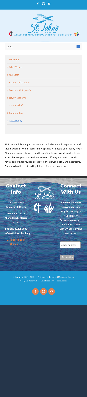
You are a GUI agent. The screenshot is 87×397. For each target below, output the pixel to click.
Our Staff (14, 74)
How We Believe (17, 97)
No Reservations (60, 280)
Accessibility (15, 120)
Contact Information (19, 82)
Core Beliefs (17, 105)
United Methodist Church (63, 277)
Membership (16, 112)
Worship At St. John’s (20, 90)
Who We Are (15, 67)
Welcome (14, 59)
